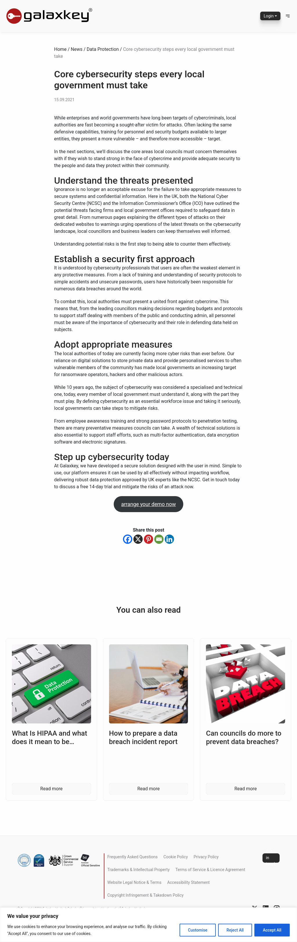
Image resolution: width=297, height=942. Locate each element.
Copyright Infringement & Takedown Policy (145, 895)
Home (60, 49)
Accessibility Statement (188, 882)
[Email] (159, 539)
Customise (197, 930)
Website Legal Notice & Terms (134, 882)
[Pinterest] (148, 539)
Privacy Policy (206, 857)
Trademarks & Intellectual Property (138, 869)
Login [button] (269, 16)
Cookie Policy (176, 857)
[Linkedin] (169, 539)
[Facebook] (127, 539)
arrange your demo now (148, 504)
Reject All (235, 930)
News (76, 49)
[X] (138, 539)
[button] (287, 15)
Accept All (272, 930)
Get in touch (271, 858)
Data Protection (103, 49)
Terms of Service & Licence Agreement (210, 869)
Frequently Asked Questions (132, 857)
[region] (148, 924)
